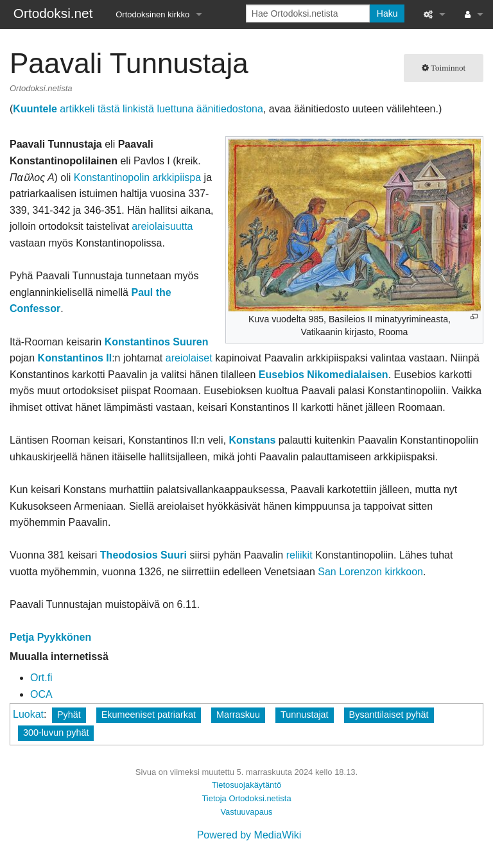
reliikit (299, 555)
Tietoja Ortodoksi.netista (246, 798)
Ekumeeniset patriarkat (148, 714)
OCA (41, 694)
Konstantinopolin (112, 177)
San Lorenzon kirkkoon (370, 571)
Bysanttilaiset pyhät (389, 714)
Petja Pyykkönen (50, 637)
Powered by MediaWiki (249, 834)
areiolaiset (189, 357)
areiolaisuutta (162, 226)
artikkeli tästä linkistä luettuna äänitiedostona (138, 108)
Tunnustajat (305, 714)
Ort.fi (41, 677)
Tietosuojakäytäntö (246, 785)
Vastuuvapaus (246, 812)
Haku (387, 13)
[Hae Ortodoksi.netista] (308, 13)
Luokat (28, 714)
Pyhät (69, 714)
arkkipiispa (177, 177)
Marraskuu (238, 714)
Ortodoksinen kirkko (152, 14)
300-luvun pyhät (56, 732)
